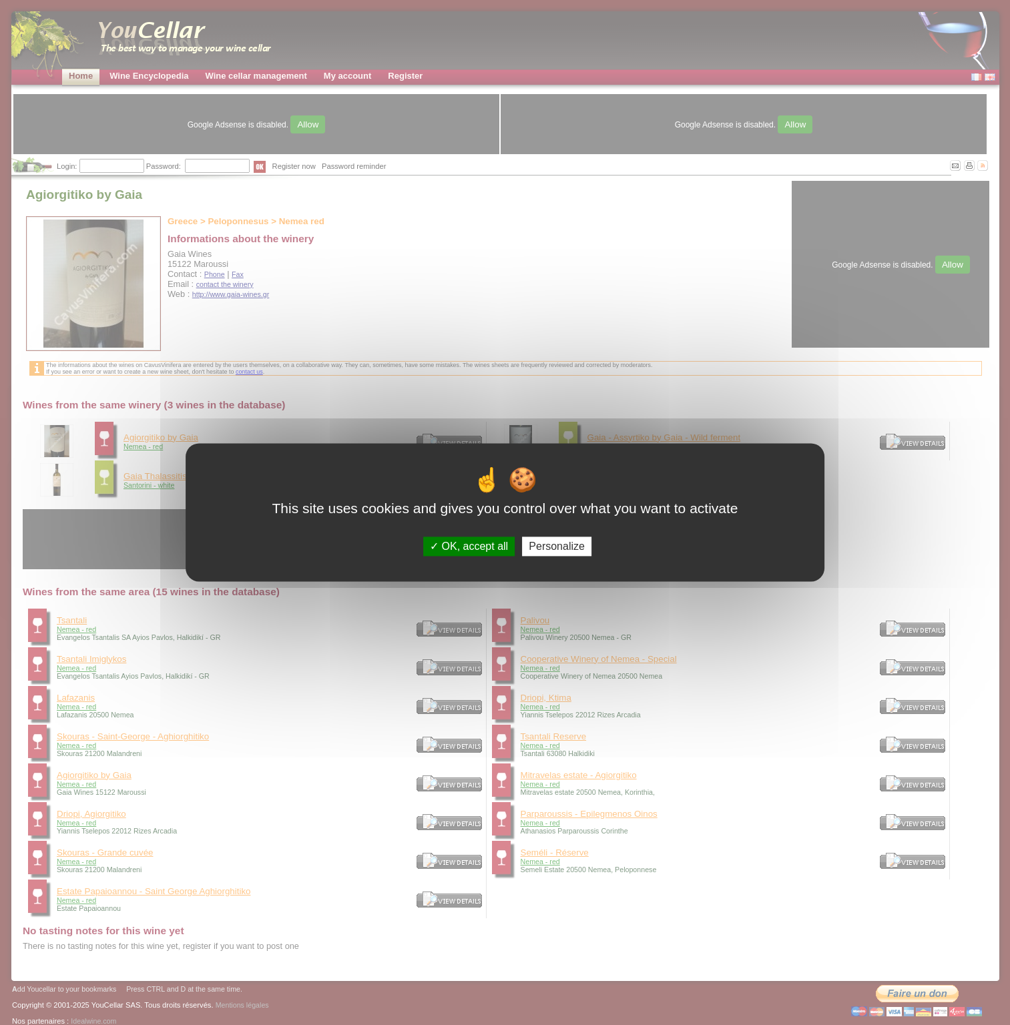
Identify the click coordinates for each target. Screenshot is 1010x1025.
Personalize (557, 546)
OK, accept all (469, 546)
